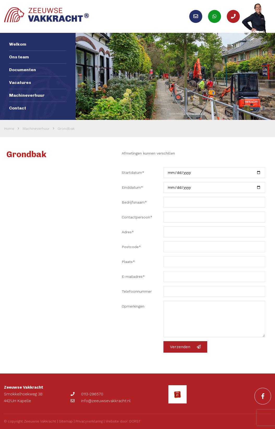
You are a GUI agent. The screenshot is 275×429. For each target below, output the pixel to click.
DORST (134, 421)
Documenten (22, 69)
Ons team (19, 56)
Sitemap (66, 421)
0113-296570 (87, 394)
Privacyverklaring (89, 421)
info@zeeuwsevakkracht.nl (101, 401)
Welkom (17, 44)
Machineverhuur (27, 95)
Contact (17, 108)
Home (9, 128)
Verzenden (185, 347)
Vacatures (20, 82)
